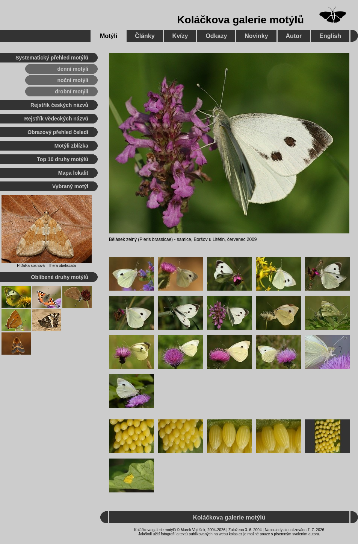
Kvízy (180, 36)
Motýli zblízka (71, 146)
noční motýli (72, 80)
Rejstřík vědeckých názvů (56, 119)
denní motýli (72, 69)
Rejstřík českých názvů (59, 105)
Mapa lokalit (73, 173)
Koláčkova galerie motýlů (240, 20)
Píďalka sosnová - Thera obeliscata (46, 266)
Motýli (108, 36)
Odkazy (216, 36)
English (330, 36)
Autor (294, 36)
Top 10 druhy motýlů (62, 159)
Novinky (256, 36)
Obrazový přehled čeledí (57, 132)
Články (144, 36)
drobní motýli (71, 91)
